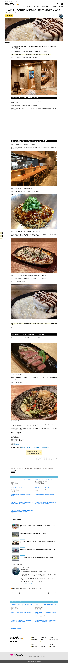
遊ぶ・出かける (35, 639)
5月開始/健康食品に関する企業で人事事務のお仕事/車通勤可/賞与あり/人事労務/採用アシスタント (45, 621)
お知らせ (43, 646)
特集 (42, 639)
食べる (33, 637)
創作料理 (24, 588)
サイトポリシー (52, 648)
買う (33, 644)
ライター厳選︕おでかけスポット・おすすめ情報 (21, 468)
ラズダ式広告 (34, 648)
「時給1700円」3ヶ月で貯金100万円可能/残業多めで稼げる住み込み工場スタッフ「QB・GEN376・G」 (45, 605)
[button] (34, 452)
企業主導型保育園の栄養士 (16, 628)
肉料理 (40, 588)
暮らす (33, 641)
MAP (23, 439)
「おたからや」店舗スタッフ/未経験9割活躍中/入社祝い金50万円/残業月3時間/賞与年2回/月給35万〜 (22, 480)
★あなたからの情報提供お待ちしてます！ (49, 461)
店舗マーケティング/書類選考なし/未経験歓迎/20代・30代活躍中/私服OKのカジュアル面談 (21, 503)
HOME (12, 468)
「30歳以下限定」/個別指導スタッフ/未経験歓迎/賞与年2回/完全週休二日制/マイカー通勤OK (45, 503)
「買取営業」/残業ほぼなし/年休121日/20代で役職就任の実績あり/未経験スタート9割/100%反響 (21, 605)
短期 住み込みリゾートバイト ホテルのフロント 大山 (21, 487)
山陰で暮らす (43, 641)
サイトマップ (52, 646)
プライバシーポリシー (54, 639)
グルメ (13, 588)
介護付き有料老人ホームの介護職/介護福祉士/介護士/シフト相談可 (45, 613)
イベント (43, 644)
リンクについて (52, 641)
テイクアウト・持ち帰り (32, 588)
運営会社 (51, 644)
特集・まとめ (34, 646)
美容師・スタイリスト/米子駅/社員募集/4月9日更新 (21, 612)
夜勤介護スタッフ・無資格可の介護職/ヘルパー (44, 487)
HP (14, 444)
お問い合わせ (52, 637)
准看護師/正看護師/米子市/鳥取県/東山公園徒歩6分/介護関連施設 (21, 495)
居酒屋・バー (19, 588)
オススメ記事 (43, 637)
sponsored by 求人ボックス (53, 476)
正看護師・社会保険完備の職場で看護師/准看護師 (44, 479)
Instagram (17, 444)
